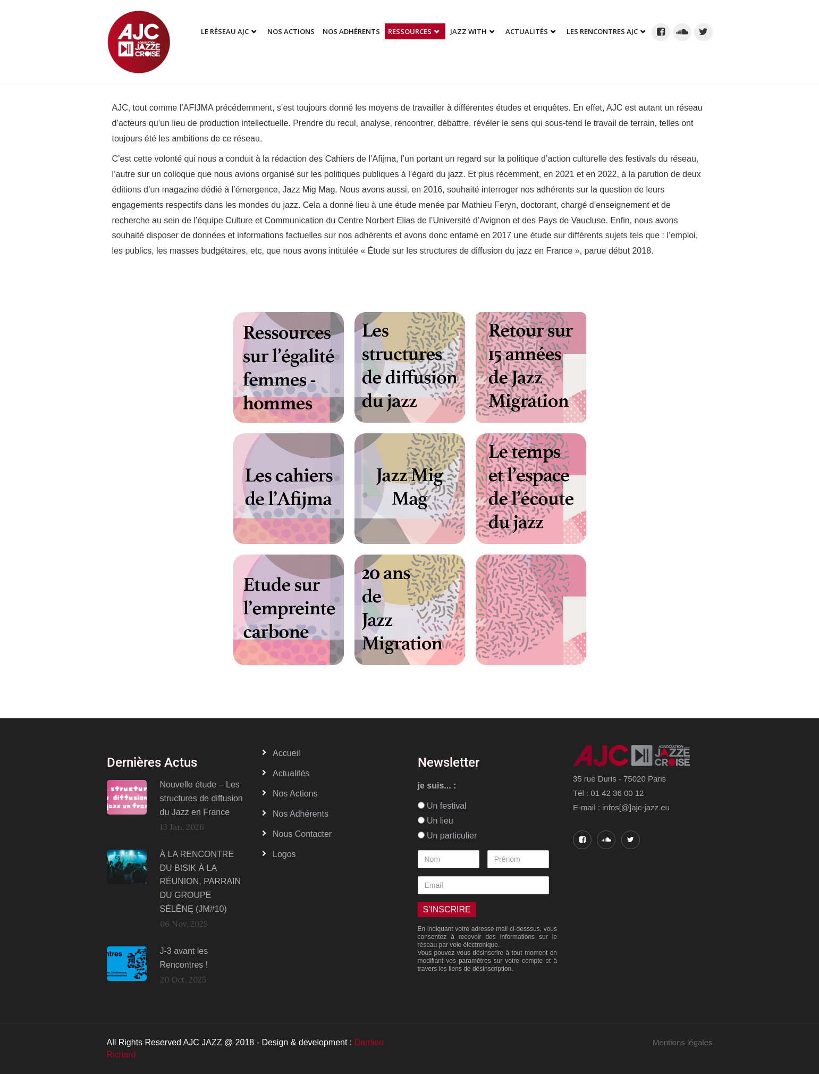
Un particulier (447, 835)
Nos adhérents (351, 31)
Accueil (286, 753)
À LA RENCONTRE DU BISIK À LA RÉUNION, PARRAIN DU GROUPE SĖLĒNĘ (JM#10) (200, 881)
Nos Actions (291, 31)
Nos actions (295, 793)
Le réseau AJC (225, 31)
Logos (284, 854)
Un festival (442, 805)
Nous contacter (302, 833)
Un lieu (435, 820)
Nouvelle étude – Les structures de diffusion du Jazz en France (201, 798)
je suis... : (437, 785)
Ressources (410, 31)
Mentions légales (683, 1042)
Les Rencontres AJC (602, 31)
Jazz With (468, 31)
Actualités (526, 31)
